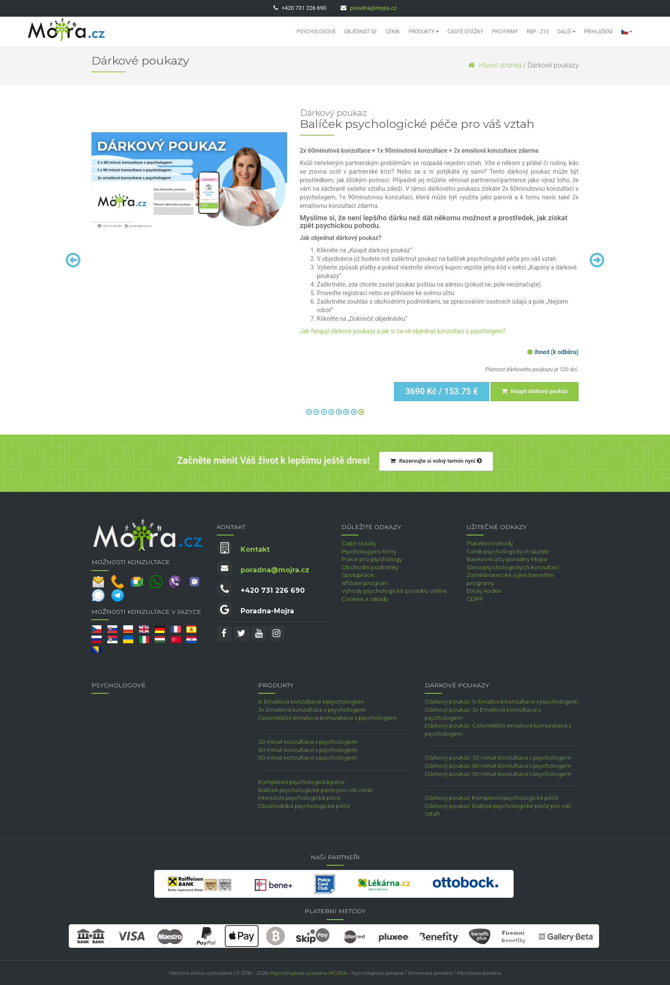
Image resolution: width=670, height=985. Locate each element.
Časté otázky (465, 32)
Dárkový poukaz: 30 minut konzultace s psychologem (498, 757)
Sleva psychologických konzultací (513, 567)
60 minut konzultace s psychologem (307, 749)
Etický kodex (484, 590)
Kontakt (255, 549)
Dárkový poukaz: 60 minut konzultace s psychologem (498, 765)
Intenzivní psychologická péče (299, 797)
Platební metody (490, 543)
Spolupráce (357, 574)
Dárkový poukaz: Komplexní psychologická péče (492, 797)
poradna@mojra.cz (373, 8)
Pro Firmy (505, 32)
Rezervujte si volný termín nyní (436, 461)
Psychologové (316, 32)
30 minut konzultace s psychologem (307, 741)
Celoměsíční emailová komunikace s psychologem (327, 717)
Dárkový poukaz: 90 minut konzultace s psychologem (498, 773)
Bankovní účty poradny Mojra (507, 559)
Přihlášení (598, 32)
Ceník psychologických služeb (508, 551)
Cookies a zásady (364, 598)
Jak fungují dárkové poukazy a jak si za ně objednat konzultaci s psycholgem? (403, 331)
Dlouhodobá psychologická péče (304, 805)
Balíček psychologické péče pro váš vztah (315, 790)
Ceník (392, 32)
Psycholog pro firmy (369, 551)
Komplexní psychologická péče (301, 781)
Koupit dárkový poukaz (534, 391)
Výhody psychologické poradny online (394, 590)
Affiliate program (364, 583)
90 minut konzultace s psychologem (307, 757)
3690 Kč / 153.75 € (441, 391)
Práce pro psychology (371, 559)
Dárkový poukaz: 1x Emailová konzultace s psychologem (501, 701)
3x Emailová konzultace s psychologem (312, 709)
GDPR (475, 598)
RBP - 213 (537, 32)
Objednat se (360, 32)
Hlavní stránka (494, 65)
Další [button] (566, 32)
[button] (627, 32)
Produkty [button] (423, 32)
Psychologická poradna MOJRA (308, 973)
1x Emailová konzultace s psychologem (311, 701)
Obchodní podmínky (370, 567)
